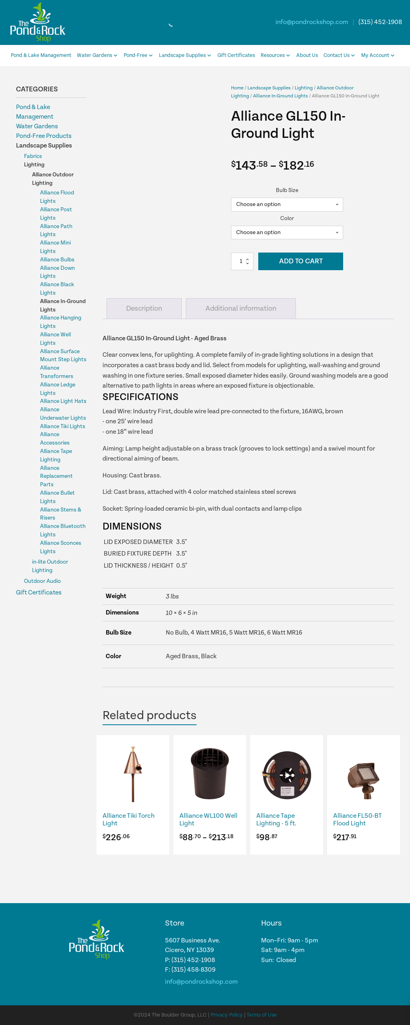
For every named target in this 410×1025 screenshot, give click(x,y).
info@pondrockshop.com (311, 22)
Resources (276, 56)
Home (237, 88)
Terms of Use (262, 1015)
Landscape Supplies (185, 56)
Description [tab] (144, 308)
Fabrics (33, 156)
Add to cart (301, 261)
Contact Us (340, 56)
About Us (307, 56)
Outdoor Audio (42, 581)
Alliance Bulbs (57, 260)
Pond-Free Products (44, 136)
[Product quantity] (242, 261)
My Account (378, 56)
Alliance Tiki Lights (62, 426)
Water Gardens (97, 56)
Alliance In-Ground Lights (280, 96)
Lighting (34, 165)
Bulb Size (287, 190)
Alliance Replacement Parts (56, 476)
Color (287, 218)
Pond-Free (138, 56)
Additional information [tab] (240, 308)
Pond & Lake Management (41, 56)
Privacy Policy (227, 1015)
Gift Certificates (236, 56)
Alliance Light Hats (63, 401)
